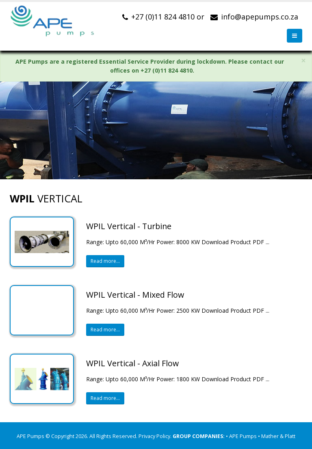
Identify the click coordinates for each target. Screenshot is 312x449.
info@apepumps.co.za (259, 16)
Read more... (105, 261)
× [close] (303, 60)
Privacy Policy (154, 436)
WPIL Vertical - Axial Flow (132, 363)
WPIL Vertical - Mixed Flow (135, 294)
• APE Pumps (242, 436)
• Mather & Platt (276, 436)
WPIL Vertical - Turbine (128, 226)
